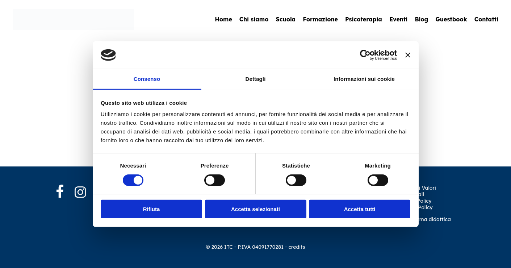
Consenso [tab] (147, 79)
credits (296, 247)
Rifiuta (151, 209)
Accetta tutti (360, 209)
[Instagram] (80, 192)
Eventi (398, 19)
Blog (421, 19)
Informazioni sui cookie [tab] (364, 79)
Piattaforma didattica (424, 219)
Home (223, 19)
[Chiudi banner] (407, 55)
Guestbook (451, 19)
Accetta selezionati (255, 209)
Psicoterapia (363, 19)
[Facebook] (65, 192)
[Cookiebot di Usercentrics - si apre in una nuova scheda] (365, 55)
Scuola (286, 19)
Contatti (486, 19)
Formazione (320, 19)
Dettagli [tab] (256, 79)
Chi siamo (254, 19)
